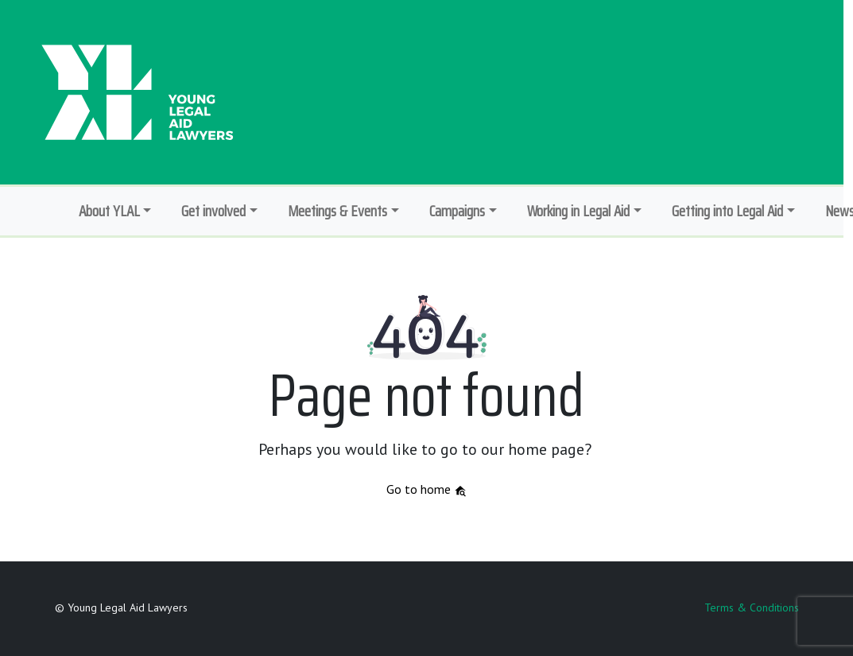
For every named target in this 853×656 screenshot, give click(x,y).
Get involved (213, 211)
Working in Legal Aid (578, 211)
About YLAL (109, 211)
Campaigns (457, 211)
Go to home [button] (426, 489)
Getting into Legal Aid (727, 211)
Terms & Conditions (751, 607)
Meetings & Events (337, 211)
